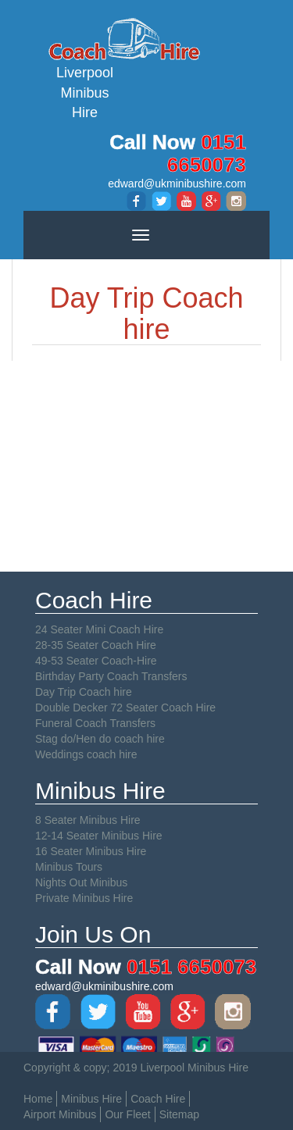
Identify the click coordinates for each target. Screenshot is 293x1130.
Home (37, 1099)
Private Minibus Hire (84, 898)
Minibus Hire (91, 1099)
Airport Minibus (59, 1114)
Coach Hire (157, 1099)
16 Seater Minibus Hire (90, 851)
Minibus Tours (68, 867)
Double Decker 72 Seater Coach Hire (125, 707)
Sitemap (179, 1114)
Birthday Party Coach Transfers (111, 676)
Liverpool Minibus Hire (85, 68)
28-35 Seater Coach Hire (95, 645)
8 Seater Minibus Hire (88, 820)
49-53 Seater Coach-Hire (96, 660)
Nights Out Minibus (81, 882)
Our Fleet (127, 1114)
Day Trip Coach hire (83, 692)
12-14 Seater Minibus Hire (99, 835)
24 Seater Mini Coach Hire (99, 629)
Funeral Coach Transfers (95, 723)
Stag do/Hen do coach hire (100, 739)
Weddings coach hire (86, 754)
